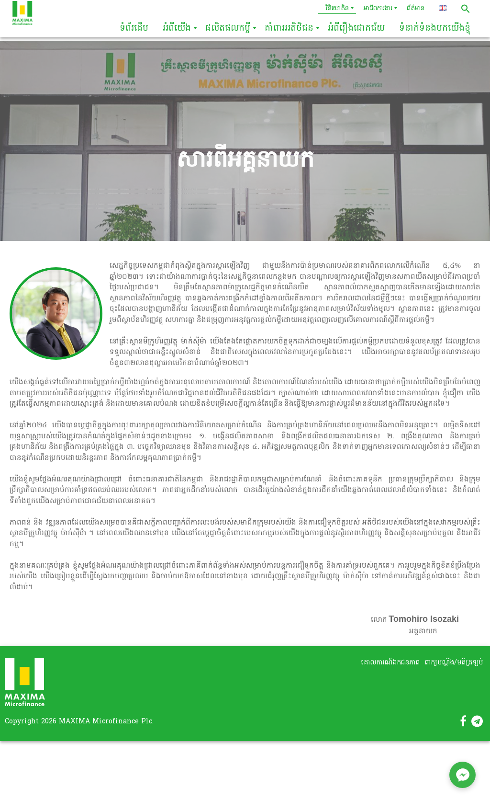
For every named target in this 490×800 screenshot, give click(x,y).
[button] (466, 8)
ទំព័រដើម (134, 28)
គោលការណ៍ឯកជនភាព (390, 663)
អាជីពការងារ (377, 8)
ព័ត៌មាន (415, 8)
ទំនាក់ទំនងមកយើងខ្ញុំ (434, 28)
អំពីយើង (177, 28)
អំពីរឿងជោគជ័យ (356, 28)
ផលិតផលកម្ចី (227, 28)
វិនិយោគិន (337, 8)
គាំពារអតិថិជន (289, 28)
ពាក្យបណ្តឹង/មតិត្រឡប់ (453, 663)
